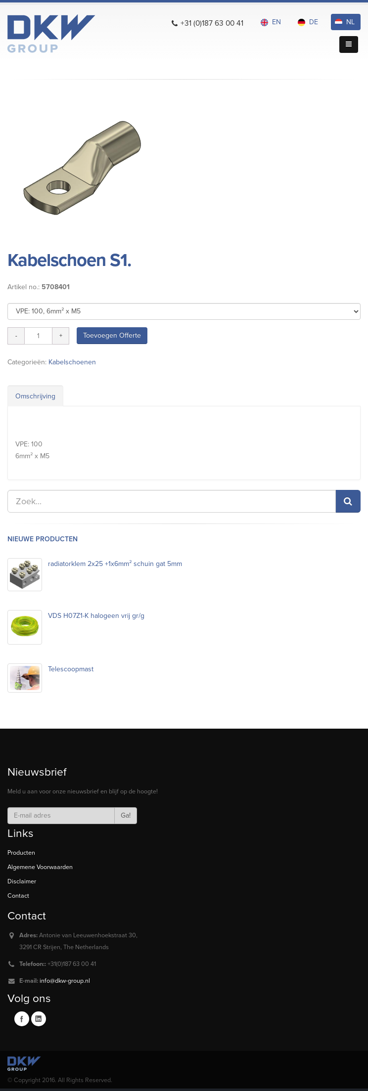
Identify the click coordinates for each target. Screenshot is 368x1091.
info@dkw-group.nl (65, 981)
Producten (21, 853)
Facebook (21, 1018)
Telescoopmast (70, 669)
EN (271, 22)
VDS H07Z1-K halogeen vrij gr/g (96, 615)
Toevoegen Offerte (112, 335)
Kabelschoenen (72, 362)
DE (308, 22)
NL (345, 22)
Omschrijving (35, 396)
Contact (18, 896)
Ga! (126, 815)
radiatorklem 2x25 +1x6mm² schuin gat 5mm (115, 564)
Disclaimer (21, 881)
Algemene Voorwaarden (40, 867)
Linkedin (38, 1018)
